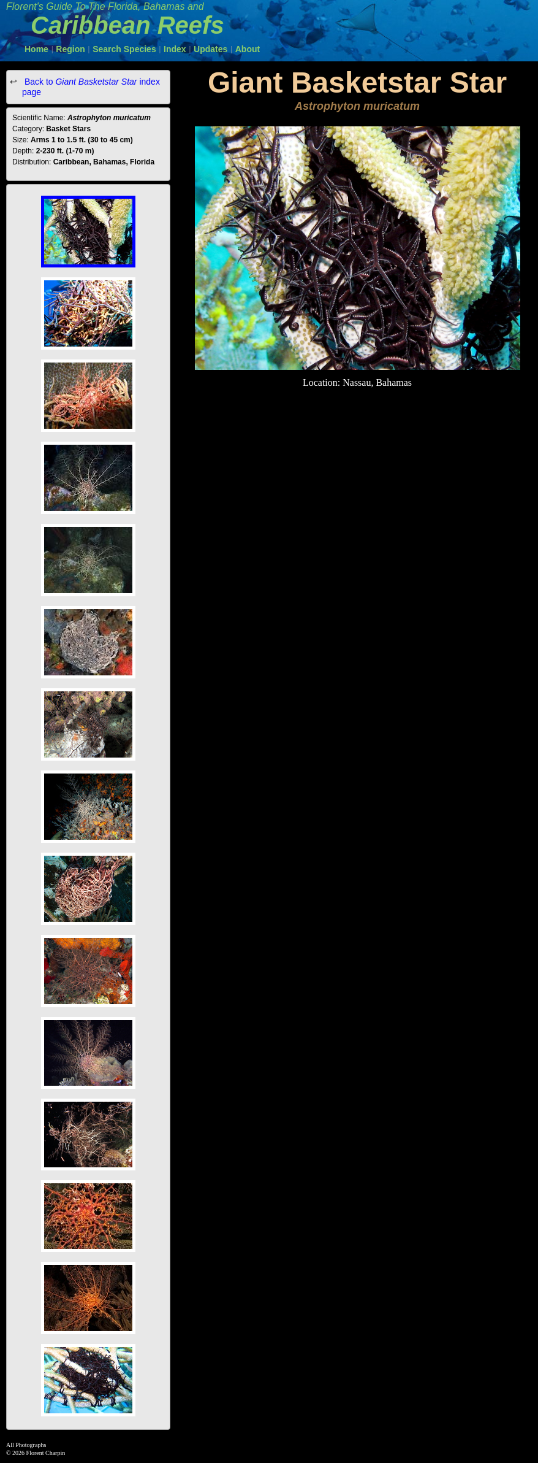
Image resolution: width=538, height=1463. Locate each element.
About (247, 49)
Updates (210, 49)
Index (175, 49)
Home (36, 49)
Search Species (124, 49)
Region (70, 49)
